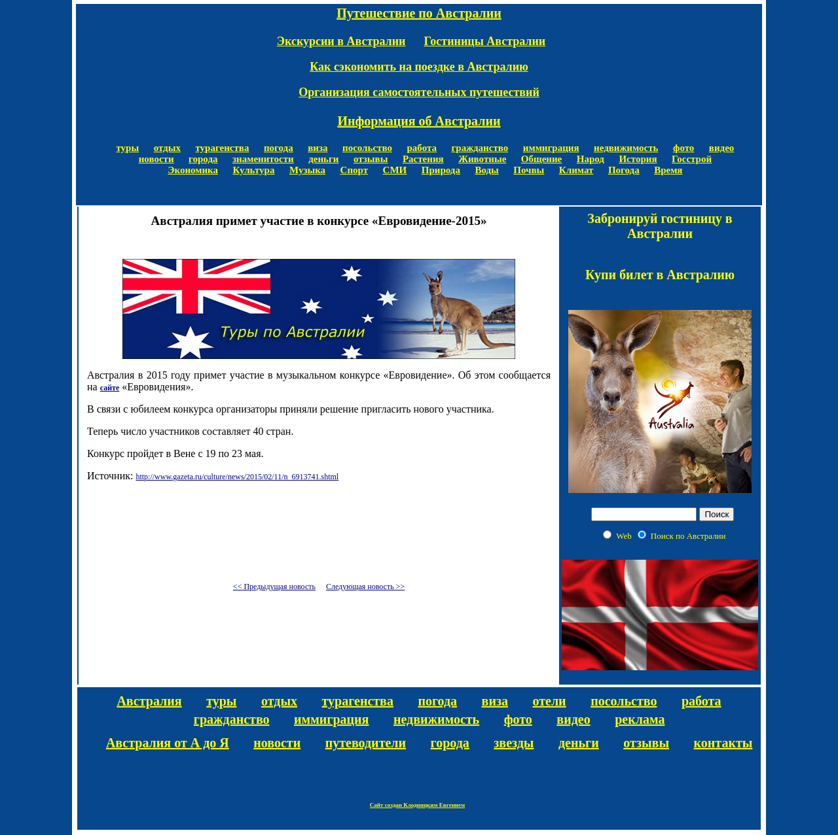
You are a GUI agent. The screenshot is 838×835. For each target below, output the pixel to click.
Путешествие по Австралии (419, 13)
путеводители (365, 743)
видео (722, 148)
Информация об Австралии (418, 121)
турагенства (222, 148)
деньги (323, 159)
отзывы (371, 159)
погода (278, 148)
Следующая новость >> (365, 586)
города (203, 159)
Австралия (149, 701)
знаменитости (263, 159)
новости (156, 159)
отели (549, 701)
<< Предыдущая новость (274, 586)
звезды (514, 743)
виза (317, 148)
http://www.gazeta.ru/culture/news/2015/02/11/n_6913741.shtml (237, 476)
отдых (167, 148)
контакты (723, 743)
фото (683, 148)
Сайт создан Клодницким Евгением (417, 805)
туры (127, 148)
